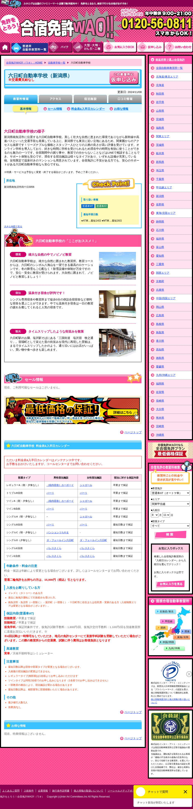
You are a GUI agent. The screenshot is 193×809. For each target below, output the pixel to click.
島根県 (160, 324)
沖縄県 (160, 434)
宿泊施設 (90, 99)
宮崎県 (160, 426)
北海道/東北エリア (167, 76)
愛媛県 (160, 366)
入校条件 (29, 790)
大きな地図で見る (13, 226)
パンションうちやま (58, 532)
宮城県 (160, 119)
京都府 (160, 281)
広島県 (160, 315)
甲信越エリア (164, 187)
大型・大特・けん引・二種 (88, 47)
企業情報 (43, 790)
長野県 (160, 204)
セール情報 (55, 108)
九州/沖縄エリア (166, 375)
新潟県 (160, 196)
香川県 (160, 340)
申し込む (124, 78)
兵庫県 (160, 289)
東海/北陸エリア (166, 212)
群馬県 (160, 161)
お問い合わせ (179, 47)
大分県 (160, 409)
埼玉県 (160, 170)
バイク (60, 47)
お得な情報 (121, 108)
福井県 (160, 238)
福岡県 (160, 383)
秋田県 (160, 93)
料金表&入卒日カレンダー (88, 108)
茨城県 (160, 144)
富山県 (160, 247)
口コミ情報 (125, 99)
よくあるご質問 (11, 790)
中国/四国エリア (166, 298)
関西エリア (162, 272)
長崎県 (160, 400)
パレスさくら (54, 548)
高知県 (160, 349)
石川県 (160, 230)
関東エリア (162, 136)
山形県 (160, 110)
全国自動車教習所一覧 (169, 68)
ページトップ (133, 432)
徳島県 (160, 357)
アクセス (55, 99)
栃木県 (160, 153)
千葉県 (160, 179)
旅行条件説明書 (60, 790)
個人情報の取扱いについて (88, 790)
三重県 (160, 264)
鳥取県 (160, 332)
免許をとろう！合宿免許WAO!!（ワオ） (22, 796)
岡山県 (160, 306)
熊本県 (160, 417)
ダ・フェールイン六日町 (60, 540)
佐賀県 (160, 392)
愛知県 (160, 255)
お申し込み (151, 47)
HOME (5, 47)
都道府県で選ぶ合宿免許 (170, 59)
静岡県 (160, 221)
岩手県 (160, 102)
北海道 (160, 85)
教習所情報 (21, 99)
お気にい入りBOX (120, 47)
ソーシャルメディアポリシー (124, 790)
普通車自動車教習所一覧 (29, 47)
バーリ (50, 493)
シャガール (86, 485)
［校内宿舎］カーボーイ (60, 485)
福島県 (160, 127)
